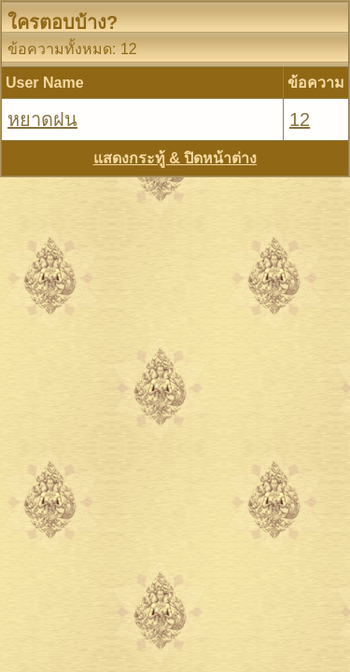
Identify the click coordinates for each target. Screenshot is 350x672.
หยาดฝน (42, 119)
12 (299, 119)
